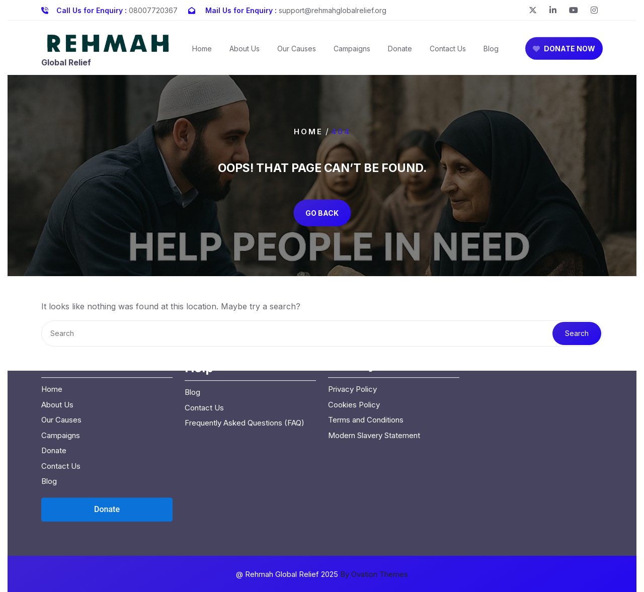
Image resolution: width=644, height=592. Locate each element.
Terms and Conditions (366, 358)
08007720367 (153, 8)
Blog (491, 53)
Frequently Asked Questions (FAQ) (244, 361)
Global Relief (66, 67)
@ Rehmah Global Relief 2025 (322, 574)
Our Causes (296, 53)
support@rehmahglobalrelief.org (332, 8)
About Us (244, 53)
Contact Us (448, 53)
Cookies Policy (354, 343)
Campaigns (352, 53)
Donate (400, 53)
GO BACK (322, 212)
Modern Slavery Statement (374, 373)
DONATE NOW (564, 53)
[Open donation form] (107, 448)
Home (202, 53)
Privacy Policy (352, 327)
